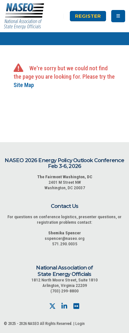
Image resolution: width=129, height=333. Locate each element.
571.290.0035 (64, 243)
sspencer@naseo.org (64, 238)
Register (88, 16)
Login (80, 323)
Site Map (24, 85)
